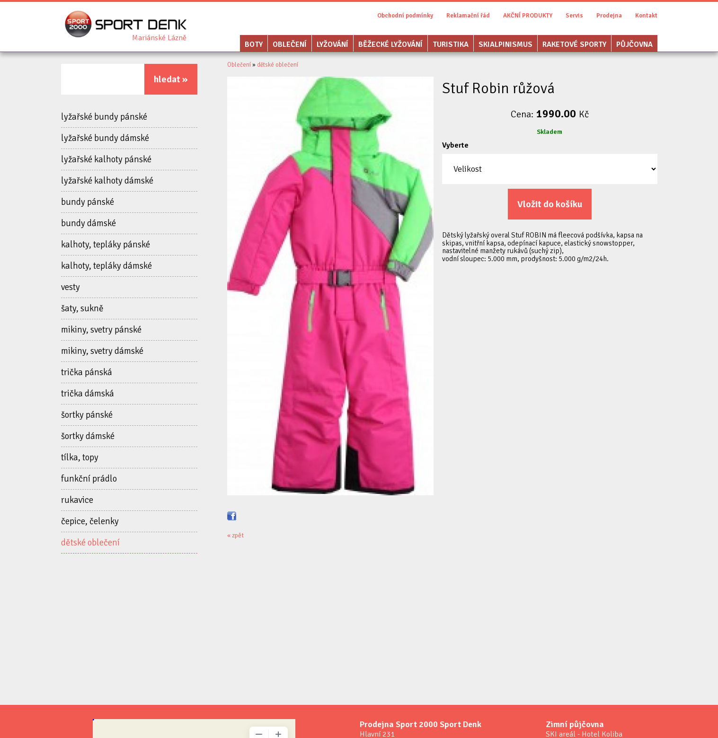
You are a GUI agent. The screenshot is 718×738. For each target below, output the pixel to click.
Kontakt (646, 15)
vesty (70, 287)
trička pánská (86, 372)
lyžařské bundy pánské (104, 117)
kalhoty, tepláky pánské (105, 244)
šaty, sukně (82, 308)
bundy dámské (88, 223)
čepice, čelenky (90, 521)
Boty (254, 44)
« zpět (235, 535)
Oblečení (290, 44)
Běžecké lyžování (390, 44)
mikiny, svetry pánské (101, 329)
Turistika (451, 44)
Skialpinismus (505, 44)
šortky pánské (87, 415)
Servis (574, 15)
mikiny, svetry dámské (102, 351)
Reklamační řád (468, 15)
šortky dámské (88, 436)
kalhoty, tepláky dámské (106, 266)
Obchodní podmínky (405, 15)
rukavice (77, 500)
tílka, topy (79, 457)
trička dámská (87, 393)
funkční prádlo (89, 478)
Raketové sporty (574, 44)
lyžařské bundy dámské (105, 138)
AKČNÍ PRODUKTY (527, 15)
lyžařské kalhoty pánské (106, 159)
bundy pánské (87, 202)
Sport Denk (159, 38)
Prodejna (609, 15)
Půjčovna (634, 44)
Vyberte (455, 145)
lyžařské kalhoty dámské (107, 180)
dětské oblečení (90, 542)
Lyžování (332, 44)
